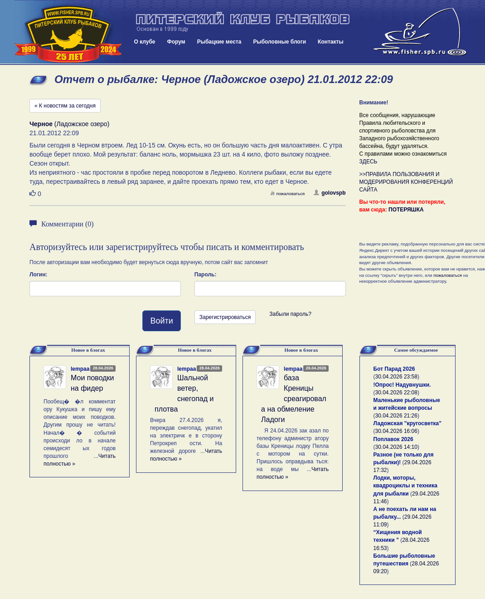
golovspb (329, 193)
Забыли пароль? (290, 314)
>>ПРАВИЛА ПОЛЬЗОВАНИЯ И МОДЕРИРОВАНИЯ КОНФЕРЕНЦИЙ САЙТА (406, 182)
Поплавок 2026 (393, 439)
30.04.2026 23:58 (396, 376)
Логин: (38, 274)
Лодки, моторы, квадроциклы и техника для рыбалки (405, 485)
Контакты (331, 42)
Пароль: (205, 274)
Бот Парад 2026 (394, 369)
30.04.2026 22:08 (396, 392)
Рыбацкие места (219, 42)
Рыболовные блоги (279, 42)
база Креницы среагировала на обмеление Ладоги (293, 398)
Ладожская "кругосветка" (407, 423)
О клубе (144, 42)
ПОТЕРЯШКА (406, 209)
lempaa (80, 369)
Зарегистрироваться (225, 317)
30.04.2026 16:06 (396, 431)
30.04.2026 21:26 (396, 415)
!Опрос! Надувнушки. (402, 385)
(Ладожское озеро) (69, 124)
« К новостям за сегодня (65, 106)
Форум (176, 42)
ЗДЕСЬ (368, 161)
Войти (161, 320)
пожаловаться (287, 193)
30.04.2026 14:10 (396, 447)
